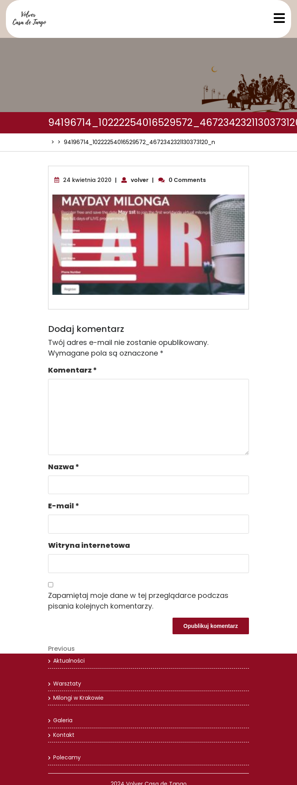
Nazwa (63, 467)
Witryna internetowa (89, 545)
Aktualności (69, 661)
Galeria (62, 720)
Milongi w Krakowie (78, 698)
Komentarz (72, 370)
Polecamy (67, 757)
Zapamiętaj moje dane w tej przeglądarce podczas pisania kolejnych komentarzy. (138, 600)
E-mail (63, 506)
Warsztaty (67, 684)
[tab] (279, 18)
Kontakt (63, 735)
